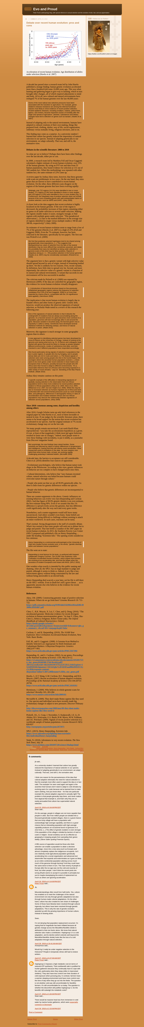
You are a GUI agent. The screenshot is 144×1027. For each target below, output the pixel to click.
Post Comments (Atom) (47, 1024)
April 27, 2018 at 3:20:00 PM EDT (48, 994)
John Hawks (70, 748)
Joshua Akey (79, 748)
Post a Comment (35, 1012)
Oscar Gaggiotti (54, 749)
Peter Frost (39, 883)
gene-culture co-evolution (44, 748)
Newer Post (32, 1019)
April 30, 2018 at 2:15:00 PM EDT (48, 1009)
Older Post (78, 1019)
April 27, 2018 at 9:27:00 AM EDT (48, 958)
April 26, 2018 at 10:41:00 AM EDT (48, 944)
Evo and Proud (45, 9)
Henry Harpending (60, 748)
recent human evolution (75, 749)
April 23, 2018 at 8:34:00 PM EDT (48, 807)
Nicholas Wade (43, 749)
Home (55, 1019)
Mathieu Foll (34, 749)
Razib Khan (63, 749)
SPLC (82, 751)
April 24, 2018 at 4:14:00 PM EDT (48, 881)
